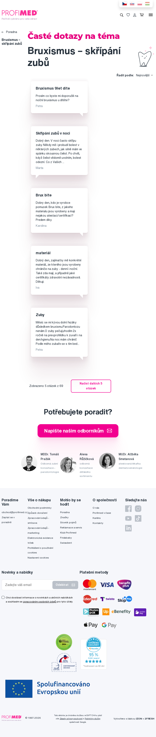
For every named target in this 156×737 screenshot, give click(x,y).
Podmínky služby (92, 718)
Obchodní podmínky (39, 507)
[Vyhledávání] (121, 15)
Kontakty (98, 523)
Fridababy (66, 537)
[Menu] (151, 14)
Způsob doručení (37, 512)
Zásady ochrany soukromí (71, 718)
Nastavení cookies (38, 557)
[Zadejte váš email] (27, 584)
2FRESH (149, 718)
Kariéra (97, 518)
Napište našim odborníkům (78, 430)
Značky (64, 517)
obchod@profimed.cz (14, 512)
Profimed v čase (102, 512)
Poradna (9, 32)
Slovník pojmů (68, 522)
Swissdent (66, 542)
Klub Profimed (68, 532)
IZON (139, 718)
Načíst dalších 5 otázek (91, 386)
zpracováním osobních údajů (39, 601)
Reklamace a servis (71, 527)
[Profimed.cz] (20, 14)
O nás (96, 507)
